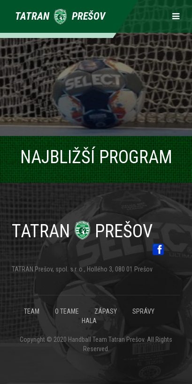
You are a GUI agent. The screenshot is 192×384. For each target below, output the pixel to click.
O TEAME (67, 311)
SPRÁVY (143, 311)
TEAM (31, 311)
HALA (89, 320)
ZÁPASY (105, 311)
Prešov (82, 231)
